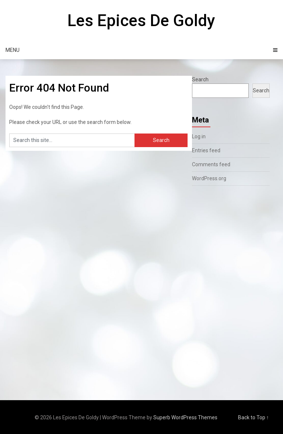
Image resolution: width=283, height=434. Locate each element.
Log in (199, 136)
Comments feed (211, 164)
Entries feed (206, 150)
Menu (13, 50)
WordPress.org (209, 178)
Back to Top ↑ (253, 417)
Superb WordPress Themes (185, 417)
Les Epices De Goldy (141, 20)
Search (200, 79)
